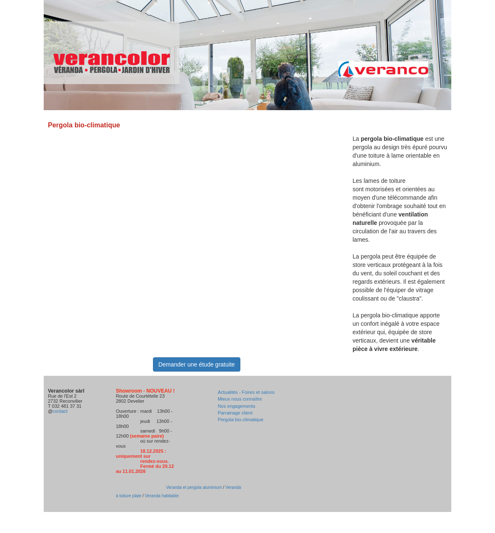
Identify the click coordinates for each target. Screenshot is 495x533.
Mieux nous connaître (240, 398)
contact (60, 411)
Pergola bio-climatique (240, 419)
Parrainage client (235, 412)
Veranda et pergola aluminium (194, 487)
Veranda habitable (161, 495)
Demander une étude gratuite (196, 364)
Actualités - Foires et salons (246, 392)
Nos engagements (236, 406)
